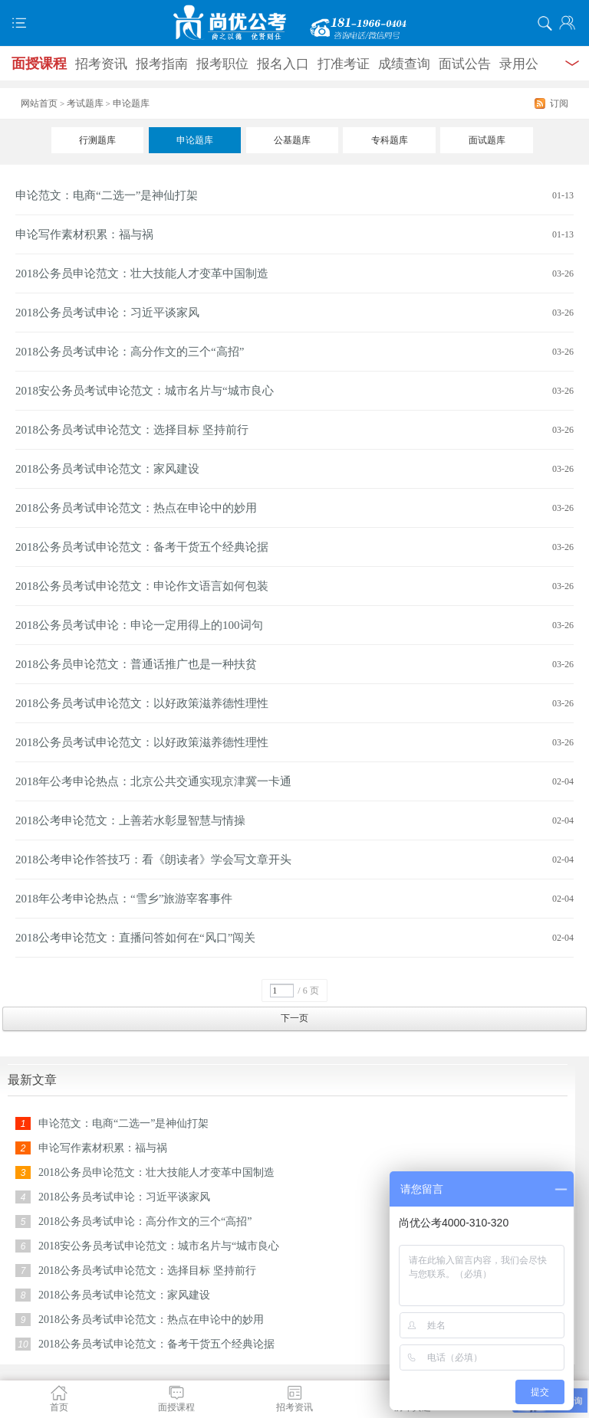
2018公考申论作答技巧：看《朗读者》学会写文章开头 (153, 859)
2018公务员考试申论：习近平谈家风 (107, 312)
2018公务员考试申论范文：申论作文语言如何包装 (141, 586)
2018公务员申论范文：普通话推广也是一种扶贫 (136, 664)
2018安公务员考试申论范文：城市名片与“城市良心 (144, 391)
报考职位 (222, 64)
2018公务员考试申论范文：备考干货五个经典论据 (141, 547)
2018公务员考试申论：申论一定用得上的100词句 (139, 625)
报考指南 (162, 64)
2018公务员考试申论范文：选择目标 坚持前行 (131, 430)
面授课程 (39, 63)
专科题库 (389, 140)
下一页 (294, 1018)
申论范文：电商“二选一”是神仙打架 (106, 195)
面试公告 (465, 64)
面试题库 (487, 140)
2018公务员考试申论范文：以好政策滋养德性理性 (141, 703)
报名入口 (283, 64)
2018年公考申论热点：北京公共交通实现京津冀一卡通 (153, 781)
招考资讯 (101, 64)
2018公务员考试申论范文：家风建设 (107, 469)
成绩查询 (404, 64)
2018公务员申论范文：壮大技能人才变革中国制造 (141, 273)
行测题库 (97, 140)
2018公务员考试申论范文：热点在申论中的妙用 (136, 508)
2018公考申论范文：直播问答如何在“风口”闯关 (135, 938)
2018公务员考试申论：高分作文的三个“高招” (129, 351)
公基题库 (292, 140)
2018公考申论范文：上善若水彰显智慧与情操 (130, 820)
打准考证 (344, 64)
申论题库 (194, 140)
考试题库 (85, 103)
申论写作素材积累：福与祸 (84, 234)
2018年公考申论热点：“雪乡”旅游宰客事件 (123, 898)
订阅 (559, 103)
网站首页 (39, 103)
